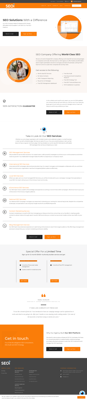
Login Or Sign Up (76, 1)
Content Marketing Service (19, 211)
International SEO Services (19, 164)
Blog (61, 5)
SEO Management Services (19, 152)
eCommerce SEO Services (19, 188)
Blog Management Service (19, 225)
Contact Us (67, 5)
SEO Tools (53, 1)
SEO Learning (60, 1)
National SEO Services (17, 199)
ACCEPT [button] (81, 397)
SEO (48, 5)
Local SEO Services (16, 176)
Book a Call (77, 5)
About (43, 5)
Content (55, 5)
